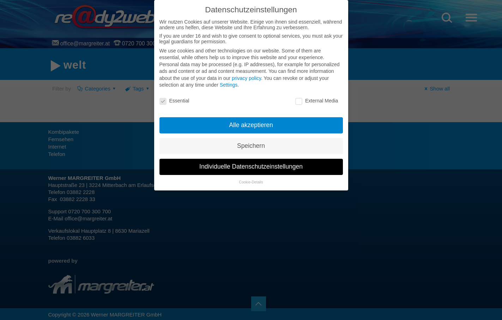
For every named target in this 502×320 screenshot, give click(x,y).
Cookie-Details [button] (251, 182)
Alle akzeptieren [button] (251, 124)
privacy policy (246, 78)
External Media (316, 100)
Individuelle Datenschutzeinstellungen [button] (251, 166)
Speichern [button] (251, 145)
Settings (229, 85)
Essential (174, 100)
